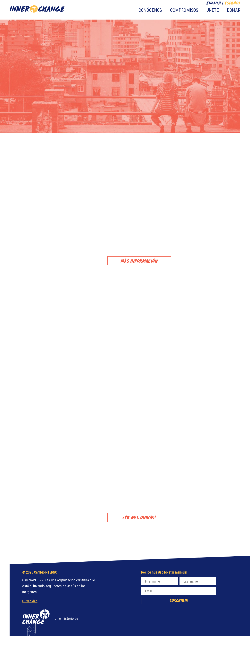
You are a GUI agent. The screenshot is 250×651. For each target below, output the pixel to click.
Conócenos (150, 10)
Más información (139, 261)
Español (232, 3)
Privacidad (29, 601)
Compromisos (184, 10)
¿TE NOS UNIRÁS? (139, 517)
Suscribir (178, 600)
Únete (212, 10)
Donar (233, 10)
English (213, 3)
